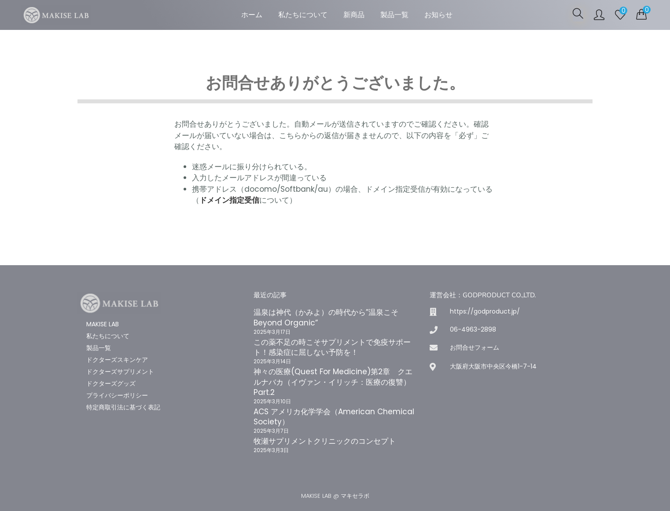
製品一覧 (394, 15)
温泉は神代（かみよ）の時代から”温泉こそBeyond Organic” (326, 317)
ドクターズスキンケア (117, 359)
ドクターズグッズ (111, 383)
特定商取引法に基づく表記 (123, 407)
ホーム (251, 15)
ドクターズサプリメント (120, 371)
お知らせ (438, 15)
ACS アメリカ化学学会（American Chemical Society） (334, 416)
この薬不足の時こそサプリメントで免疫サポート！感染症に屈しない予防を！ (332, 347)
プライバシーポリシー (117, 395)
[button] (641, 14)
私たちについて (303, 15)
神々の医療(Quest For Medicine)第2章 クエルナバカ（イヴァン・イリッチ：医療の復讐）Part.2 (333, 382)
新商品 (353, 15)
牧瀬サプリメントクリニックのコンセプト (325, 441)
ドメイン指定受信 (229, 200)
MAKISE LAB (102, 324)
